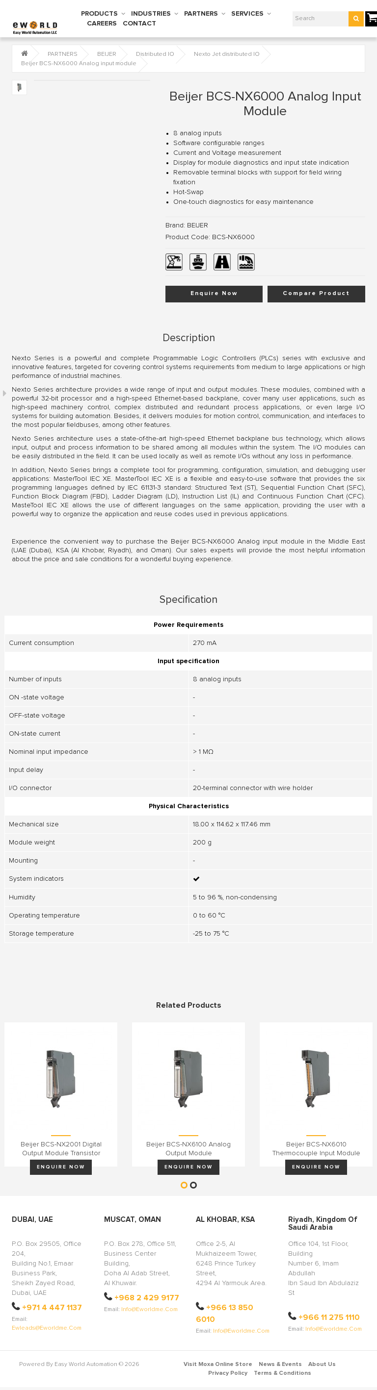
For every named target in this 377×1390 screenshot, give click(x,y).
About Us (322, 1364)
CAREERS (102, 23)
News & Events (280, 1364)
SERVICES (247, 13)
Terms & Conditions (282, 1373)
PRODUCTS (99, 13)
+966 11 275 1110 (329, 1317)
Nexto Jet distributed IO (227, 54)
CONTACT (139, 23)
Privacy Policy (227, 1373)
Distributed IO (155, 54)
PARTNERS (201, 13)
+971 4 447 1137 (52, 1308)
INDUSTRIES (151, 13)
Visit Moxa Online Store (218, 1364)
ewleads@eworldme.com (46, 1328)
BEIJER (106, 54)
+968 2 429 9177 (146, 1298)
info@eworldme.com (149, 1310)
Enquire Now (214, 294)
